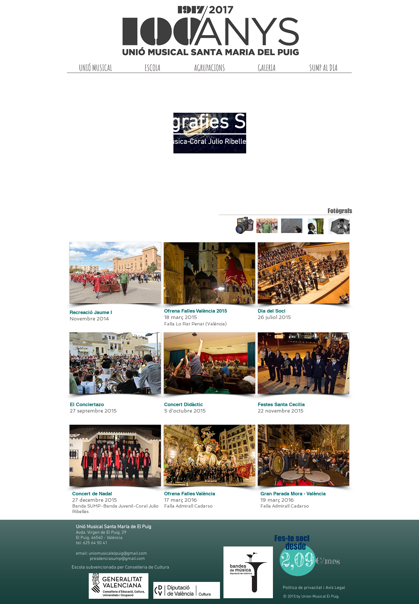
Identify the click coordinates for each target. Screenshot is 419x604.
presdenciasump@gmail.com (117, 558)
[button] (95, 69)
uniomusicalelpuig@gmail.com (118, 553)
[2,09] (298, 560)
